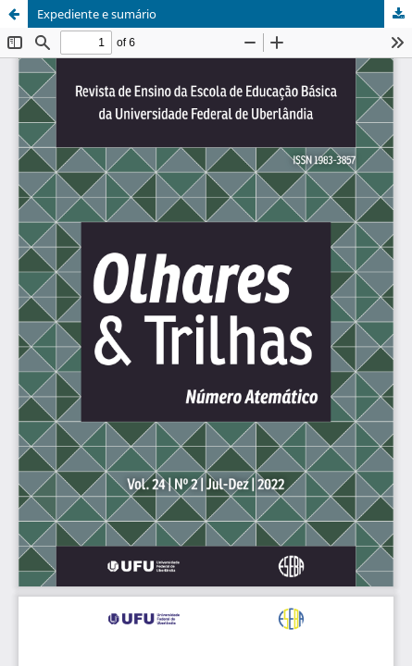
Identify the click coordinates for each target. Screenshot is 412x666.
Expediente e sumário (96, 14)
